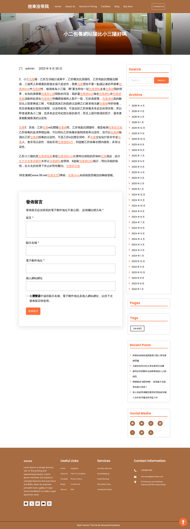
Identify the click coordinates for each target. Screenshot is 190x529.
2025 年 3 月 (139, 179)
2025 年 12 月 (139, 133)
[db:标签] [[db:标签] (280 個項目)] (143, 326)
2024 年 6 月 (139, 225)
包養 (32, 79)
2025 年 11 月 (139, 138)
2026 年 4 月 (139, 112)
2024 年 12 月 (139, 194)
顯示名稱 (32, 244)
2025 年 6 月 (139, 163)
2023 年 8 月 (139, 276)
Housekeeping (103, 473)
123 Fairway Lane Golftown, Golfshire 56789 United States (153, 483)
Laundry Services (104, 468)
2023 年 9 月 (139, 271)
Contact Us (158, 6)
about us (64, 473)
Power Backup (103, 479)
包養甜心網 (48, 94)
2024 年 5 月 (139, 230)
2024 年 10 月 (139, 204)
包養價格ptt (65, 142)
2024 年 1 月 (138, 250)
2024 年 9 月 (139, 209)
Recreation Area (104, 484)
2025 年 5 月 (139, 168)
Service (64, 489)
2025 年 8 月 (139, 153)
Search (160, 80)
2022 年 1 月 (138, 281)
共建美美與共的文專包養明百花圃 (148, 368)
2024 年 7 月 (139, 219)
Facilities (64, 479)
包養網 (36, 89)
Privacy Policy (76, 479)
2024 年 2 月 (139, 245)
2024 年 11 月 (139, 199)
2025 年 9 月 (139, 148)
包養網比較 (86, 161)
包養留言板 (115, 127)
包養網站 (104, 94)
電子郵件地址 (35, 262)
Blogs (63, 484)
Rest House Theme (87, 525)
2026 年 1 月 (138, 127)
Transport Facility (104, 489)
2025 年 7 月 (139, 158)
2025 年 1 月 (138, 189)
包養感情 (107, 99)
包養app (74, 175)
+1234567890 (146, 470)
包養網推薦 (45, 156)
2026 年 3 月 (139, 117)
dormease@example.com (152, 476)
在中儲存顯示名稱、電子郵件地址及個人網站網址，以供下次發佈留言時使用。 (71, 299)
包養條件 (46, 99)
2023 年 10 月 (139, 265)
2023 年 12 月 (139, 255)
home (63, 468)
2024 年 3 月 (139, 240)
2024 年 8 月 (139, 214)
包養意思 (53, 175)
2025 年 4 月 (139, 173)
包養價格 (94, 89)
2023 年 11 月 (139, 260)
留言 (30, 219)
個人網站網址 (34, 280)
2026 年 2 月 (139, 122)
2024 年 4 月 (139, 235)
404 (72, 489)
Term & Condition (78, 473)
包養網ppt (86, 94)
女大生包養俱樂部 (30, 161)
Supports (74, 468)
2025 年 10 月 (139, 143)
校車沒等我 (38, 6)
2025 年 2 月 (139, 184)
